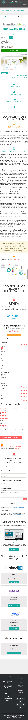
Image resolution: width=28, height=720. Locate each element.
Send (24, 506)
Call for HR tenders (7, 695)
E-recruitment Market (8, 686)
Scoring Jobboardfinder (7, 683)
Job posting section (17, 521)
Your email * (4, 473)
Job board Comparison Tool (7, 682)
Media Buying (7, 693)
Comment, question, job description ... (10, 499)
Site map (19, 717)
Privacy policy (14, 717)
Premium (7, 700)
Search (7, 10)
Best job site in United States (17, 10)
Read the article (14, 556)
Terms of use (8, 717)
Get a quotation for (6, 495)
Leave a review (14, 341)
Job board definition (7, 687)
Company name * (5, 477)
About (20, 678)
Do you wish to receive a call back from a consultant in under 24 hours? (11, 488)
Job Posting (7, 696)
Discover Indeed (14, 628)
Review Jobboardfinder (20, 694)
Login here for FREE (11, 251)
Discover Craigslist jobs (14, 605)
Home (2, 10)
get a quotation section (18, 514)
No (5, 491)
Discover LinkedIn (14, 582)
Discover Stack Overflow (14, 653)
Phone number (5, 482)
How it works (20, 685)
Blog (20, 680)
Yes (2, 491)
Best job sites (7, 678)
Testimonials (20, 692)
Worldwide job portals (7, 685)
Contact (20, 686)
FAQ (20, 684)
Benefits (7, 680)
